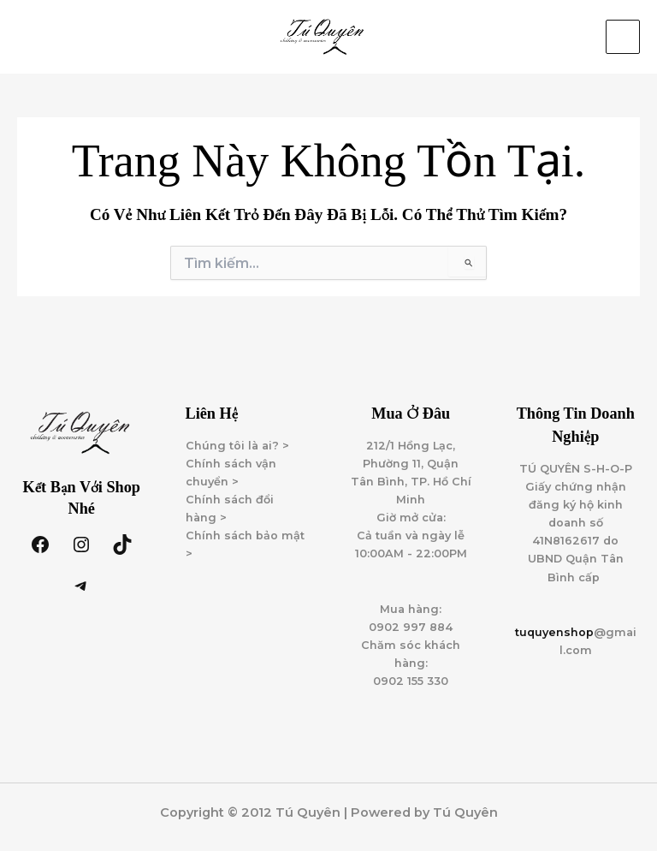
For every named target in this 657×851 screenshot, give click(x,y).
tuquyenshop (554, 632)
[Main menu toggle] (623, 37)
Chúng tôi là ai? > (237, 445)
